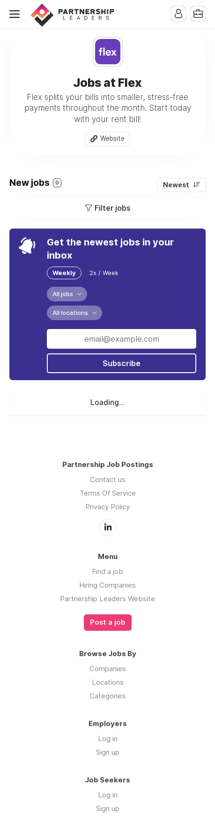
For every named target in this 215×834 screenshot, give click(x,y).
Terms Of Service (108, 493)
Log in (108, 738)
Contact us (108, 479)
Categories (107, 695)
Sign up (107, 752)
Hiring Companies (107, 585)
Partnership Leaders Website (107, 598)
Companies (107, 668)
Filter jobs (112, 208)
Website (112, 138)
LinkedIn (108, 528)
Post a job (108, 622)
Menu (16, 14)
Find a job (107, 571)
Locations (108, 682)
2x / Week (104, 272)
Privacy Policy (107, 506)
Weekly (64, 272)
